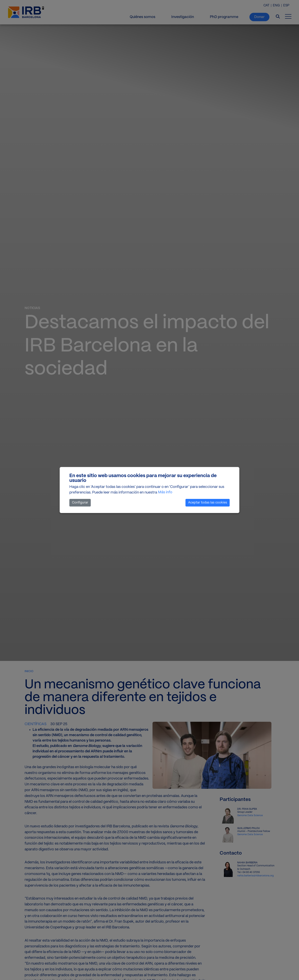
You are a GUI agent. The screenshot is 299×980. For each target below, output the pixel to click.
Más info (165, 492)
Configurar (80, 502)
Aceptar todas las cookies (207, 502)
